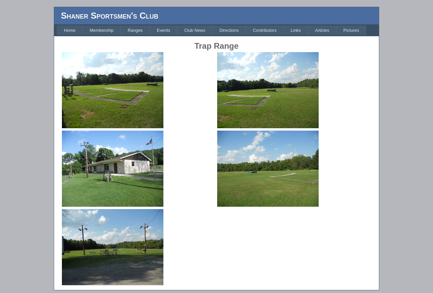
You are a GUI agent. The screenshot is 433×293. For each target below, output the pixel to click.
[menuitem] (70, 30)
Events (163, 30)
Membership (101, 30)
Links (296, 30)
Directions (229, 30)
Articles (322, 30)
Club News (194, 30)
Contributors (265, 30)
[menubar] (211, 30)
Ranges (135, 30)
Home (69, 30)
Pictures (351, 30)
